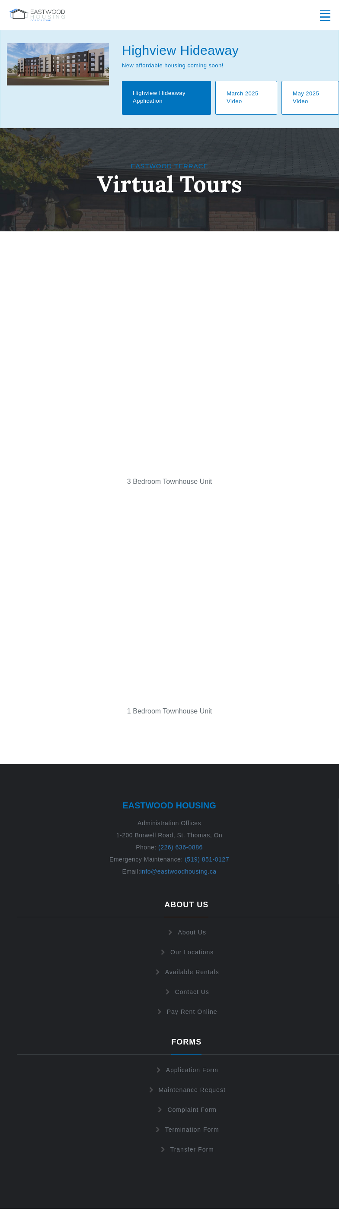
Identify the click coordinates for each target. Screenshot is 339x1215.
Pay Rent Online (186, 1011)
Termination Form (186, 1129)
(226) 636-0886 (180, 847)
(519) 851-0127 (207, 859)
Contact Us (186, 991)
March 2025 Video (243, 97)
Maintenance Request (186, 1089)
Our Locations (186, 952)
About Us (186, 932)
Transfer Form (186, 1149)
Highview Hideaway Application (159, 97)
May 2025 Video (306, 97)
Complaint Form (186, 1109)
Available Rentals (186, 972)
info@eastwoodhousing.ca (178, 871)
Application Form (186, 1070)
